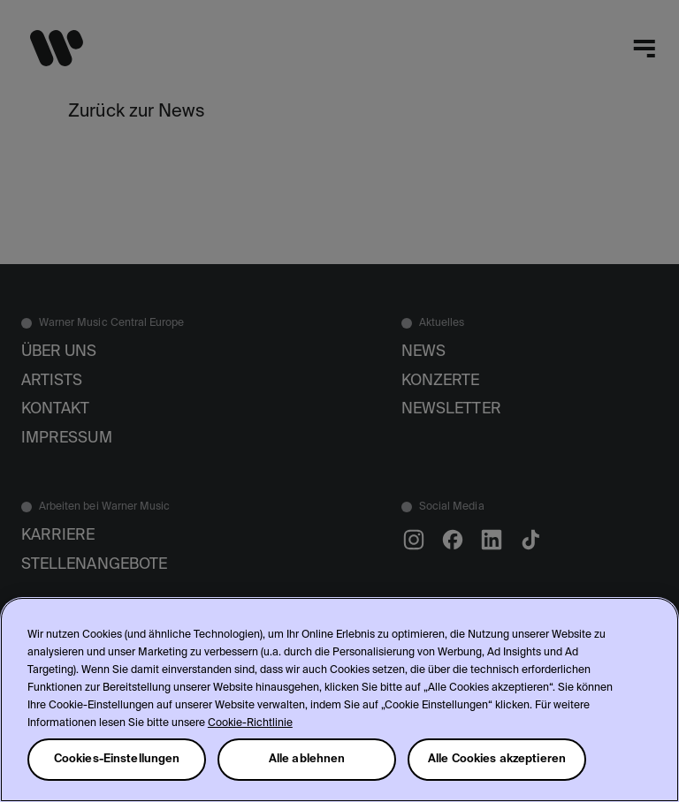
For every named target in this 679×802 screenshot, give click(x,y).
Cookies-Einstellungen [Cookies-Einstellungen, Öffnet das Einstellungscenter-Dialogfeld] (117, 759)
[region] (339, 699)
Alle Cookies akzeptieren (497, 759)
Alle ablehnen (307, 759)
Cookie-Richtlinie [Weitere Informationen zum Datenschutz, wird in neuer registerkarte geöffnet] (250, 723)
